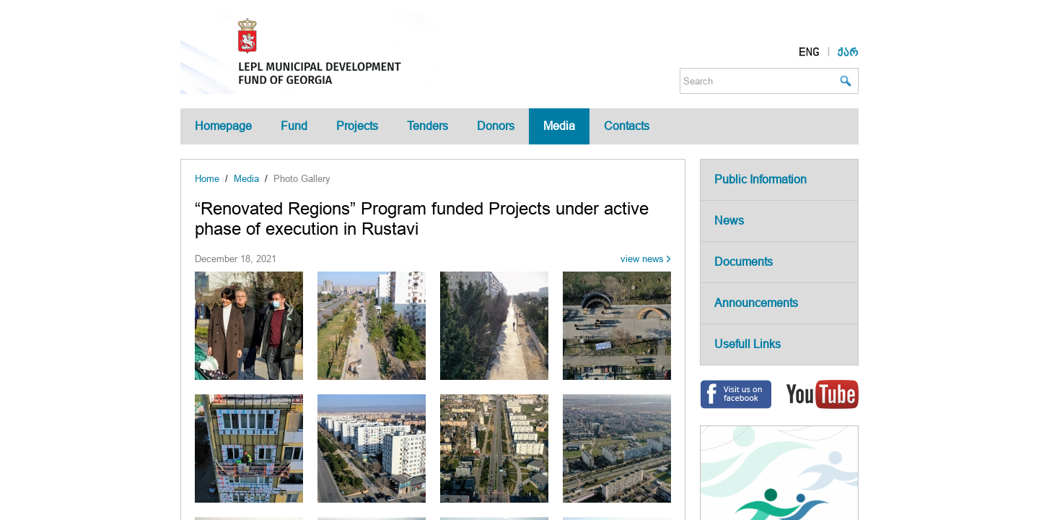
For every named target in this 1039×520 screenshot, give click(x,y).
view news (642, 259)
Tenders (427, 126)
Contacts (626, 126)
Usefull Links (747, 344)
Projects (357, 126)
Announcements (756, 303)
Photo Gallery (301, 178)
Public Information (760, 179)
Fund (294, 126)
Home (207, 178)
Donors (495, 126)
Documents (743, 262)
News (729, 220)
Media (559, 126)
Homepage (223, 126)
